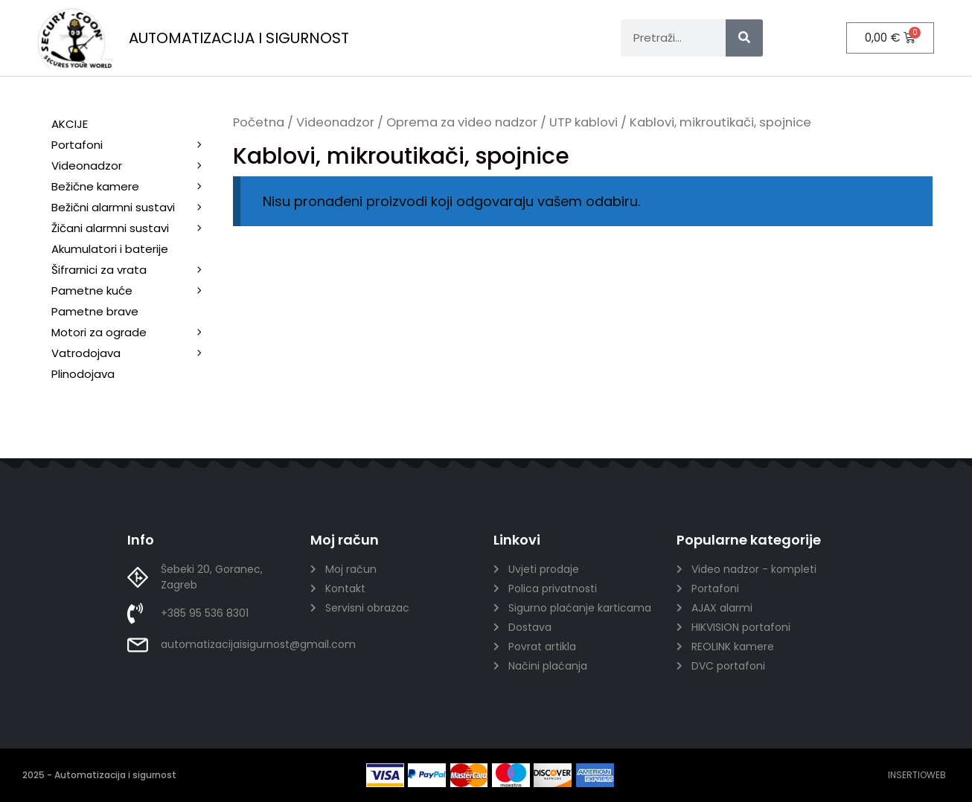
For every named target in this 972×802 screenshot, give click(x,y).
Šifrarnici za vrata (134, 270)
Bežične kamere (134, 186)
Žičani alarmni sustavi (134, 228)
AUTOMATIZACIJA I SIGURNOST (239, 38)
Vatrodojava (134, 353)
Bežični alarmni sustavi (134, 207)
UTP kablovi (583, 122)
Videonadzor (335, 122)
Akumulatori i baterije (109, 249)
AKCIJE (69, 124)
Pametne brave (94, 311)
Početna (258, 122)
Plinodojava (83, 374)
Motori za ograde (134, 332)
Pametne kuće (134, 290)
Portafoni (134, 145)
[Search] (744, 38)
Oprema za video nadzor (461, 122)
